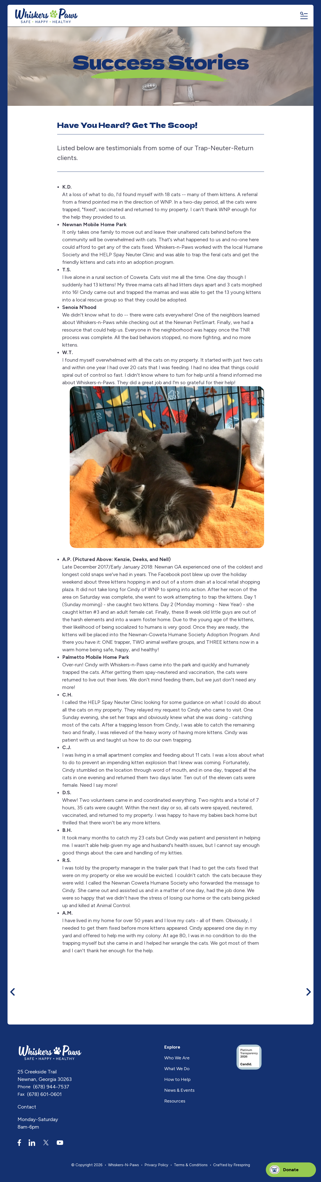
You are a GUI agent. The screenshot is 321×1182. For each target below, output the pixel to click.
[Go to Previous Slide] (13, 992)
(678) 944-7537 (51, 1087)
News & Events (179, 1090)
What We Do (177, 1069)
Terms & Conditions (191, 1165)
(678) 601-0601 (44, 1094)
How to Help (177, 1079)
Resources (174, 1101)
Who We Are (177, 1058)
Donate (291, 1169)
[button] (303, 16)
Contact (27, 1107)
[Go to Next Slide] (308, 992)
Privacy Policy (156, 1165)
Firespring (241, 1165)
